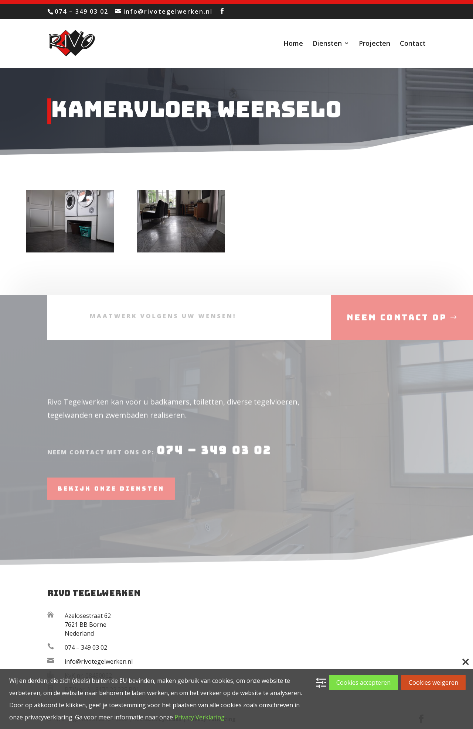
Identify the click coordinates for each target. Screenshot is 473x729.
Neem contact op (397, 327)
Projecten (374, 44)
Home (293, 44)
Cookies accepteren (363, 682)
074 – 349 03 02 (212, 460)
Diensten (327, 44)
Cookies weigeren (433, 682)
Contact (413, 44)
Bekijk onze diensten (111, 498)
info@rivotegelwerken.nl (99, 661)
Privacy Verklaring (199, 717)
